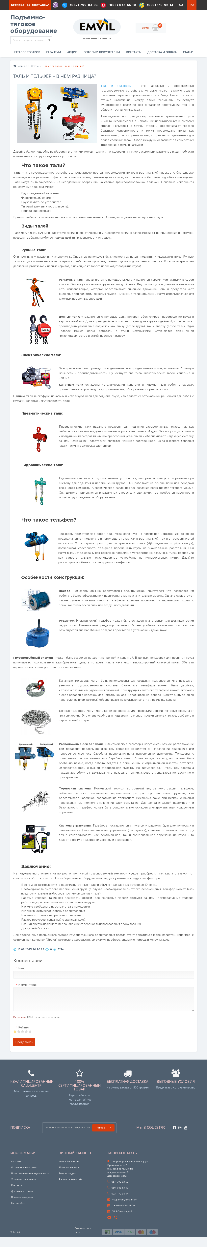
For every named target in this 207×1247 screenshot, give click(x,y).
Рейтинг (24, 1038)
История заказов (69, 1177)
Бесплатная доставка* (30, 5)
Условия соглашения (23, 1189)
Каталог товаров (27, 62)
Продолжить (24, 1052)
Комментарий (27, 995)
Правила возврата (22, 1207)
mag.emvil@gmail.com (122, 1210)
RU (192, 15)
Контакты (133, 62)
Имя (21, 979)
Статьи (188, 62)
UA (181, 15)
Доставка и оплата (162, 62)
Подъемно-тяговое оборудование (33, 34)
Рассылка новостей (70, 1189)
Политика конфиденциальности (30, 1183)
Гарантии (53, 62)
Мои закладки (67, 1183)
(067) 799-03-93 (81, 5)
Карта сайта (18, 1213)
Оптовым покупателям (102, 62)
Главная (20, 76)
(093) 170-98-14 (159, 5)
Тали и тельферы (116, 96)
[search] (49, 51)
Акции (72, 62)
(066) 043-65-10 (121, 5)
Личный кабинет (69, 1171)
